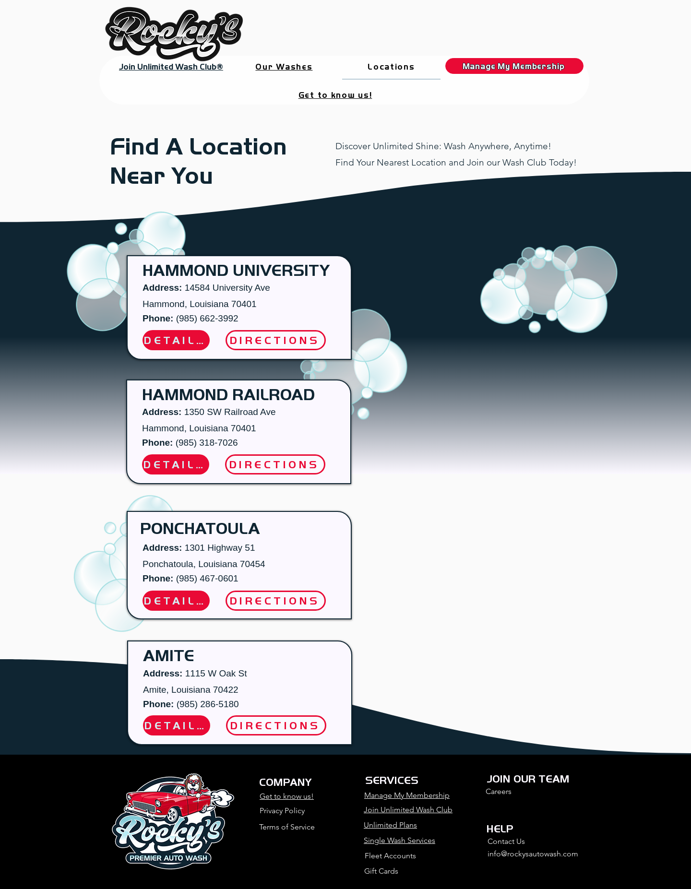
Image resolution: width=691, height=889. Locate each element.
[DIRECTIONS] (275, 464)
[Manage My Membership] (514, 66)
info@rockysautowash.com (533, 853)
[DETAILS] (175, 464)
